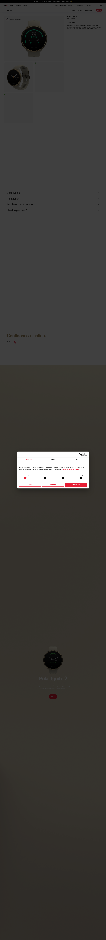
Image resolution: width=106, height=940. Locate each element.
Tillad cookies (76, 484)
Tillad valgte (53, 484)
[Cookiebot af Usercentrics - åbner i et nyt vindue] (80, 454)
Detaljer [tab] (53, 459)
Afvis (30, 484)
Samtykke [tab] (29, 459)
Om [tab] (77, 459)
